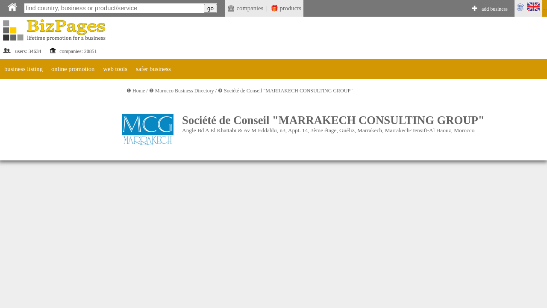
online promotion (72, 68)
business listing (23, 68)
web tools (115, 68)
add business (495, 9)
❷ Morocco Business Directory (182, 91)
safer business (153, 68)
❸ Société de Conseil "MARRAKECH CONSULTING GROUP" (285, 91)
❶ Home (136, 91)
